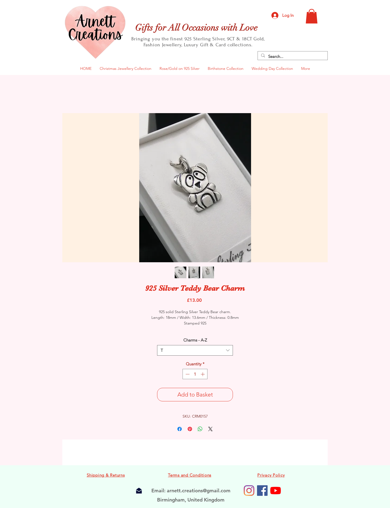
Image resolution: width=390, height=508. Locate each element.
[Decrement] (187, 374)
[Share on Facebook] (179, 429)
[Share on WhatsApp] (200, 429)
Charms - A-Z (195, 340)
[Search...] (292, 56)
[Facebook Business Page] (262, 490)
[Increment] (203, 374)
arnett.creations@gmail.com (198, 490)
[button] (312, 16)
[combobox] (195, 350)
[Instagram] (249, 490)
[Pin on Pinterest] (190, 429)
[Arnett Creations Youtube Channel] (275, 490)
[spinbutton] (195, 374)
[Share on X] (210, 429)
